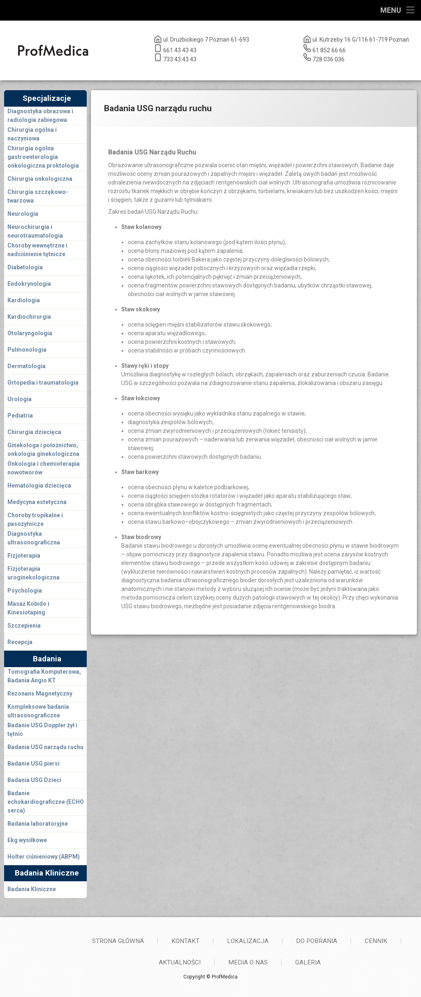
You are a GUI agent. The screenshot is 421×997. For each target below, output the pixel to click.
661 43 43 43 (175, 48)
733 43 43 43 (175, 57)
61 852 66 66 (324, 48)
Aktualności (379, 962)
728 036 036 (324, 57)
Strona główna (318, 941)
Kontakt (385, 941)
